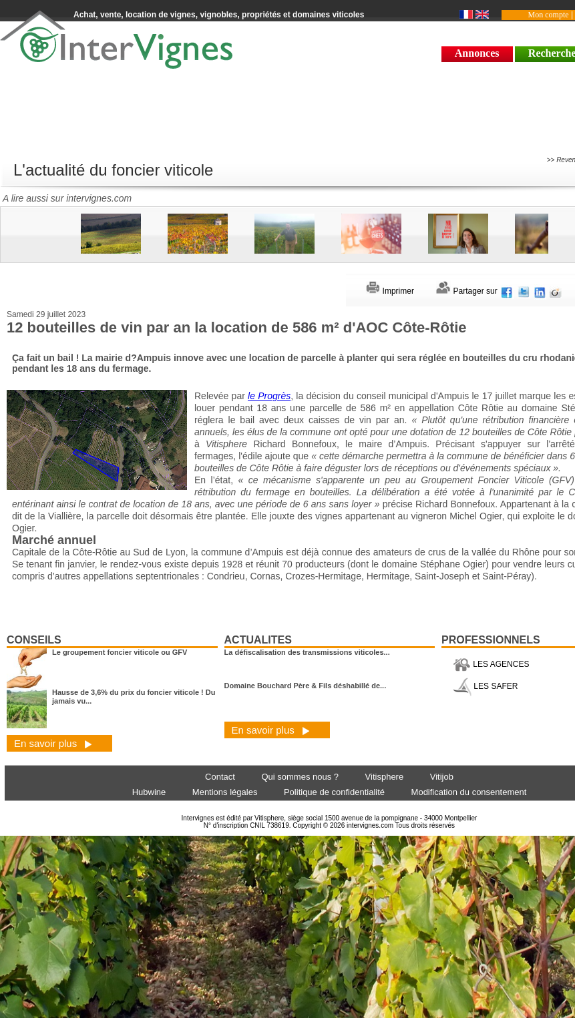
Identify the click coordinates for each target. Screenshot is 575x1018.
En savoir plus (53, 743)
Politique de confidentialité (334, 792)
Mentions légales (225, 792)
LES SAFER (485, 686)
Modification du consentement (469, 792)
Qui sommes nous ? (300, 777)
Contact (220, 777)
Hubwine (149, 792)
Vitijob (441, 777)
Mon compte (548, 14)
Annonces (477, 53)
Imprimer (390, 291)
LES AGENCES (491, 664)
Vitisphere (384, 777)
